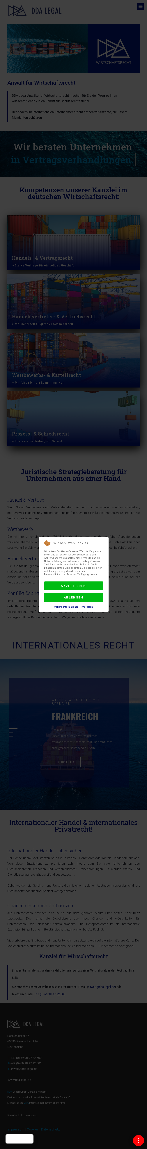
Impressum (87, 606)
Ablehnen (73, 597)
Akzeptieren (73, 586)
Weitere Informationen (66, 606)
